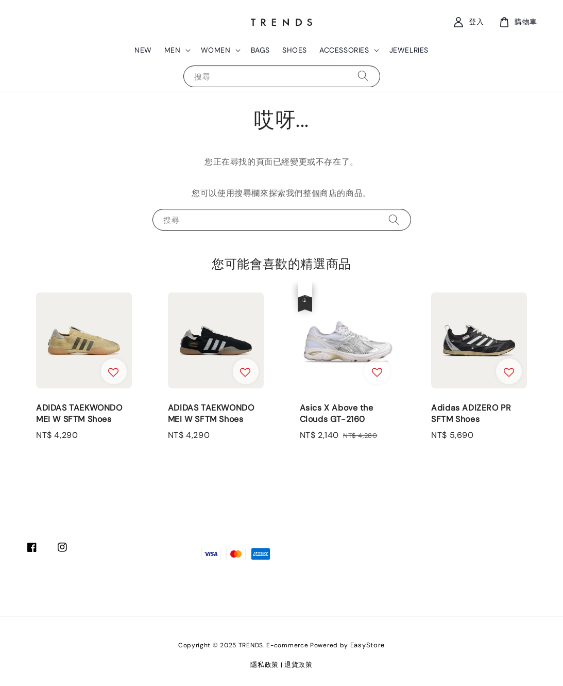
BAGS (260, 50)
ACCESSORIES (344, 50)
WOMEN (216, 50)
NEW (143, 50)
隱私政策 (264, 664)
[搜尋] (363, 76)
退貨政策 (298, 664)
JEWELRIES (409, 50)
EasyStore (367, 645)
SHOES (294, 50)
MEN (172, 50)
